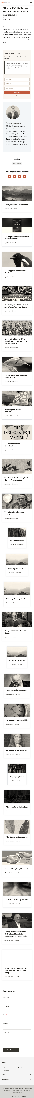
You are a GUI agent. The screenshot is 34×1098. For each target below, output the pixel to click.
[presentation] (31, 3)
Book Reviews (17, 164)
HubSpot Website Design (13, 1097)
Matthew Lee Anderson (10, 20)
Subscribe (17, 92)
